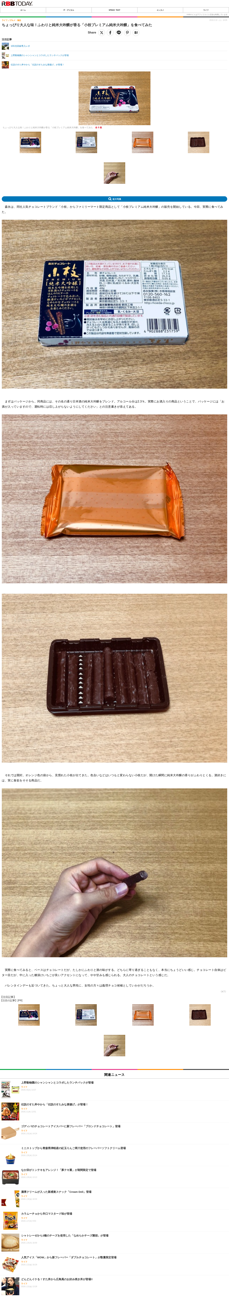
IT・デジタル (69, 10)
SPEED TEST (114, 10)
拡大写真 (117, 199)
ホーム (23, 10)
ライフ (206, 10)
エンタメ (160, 10)
